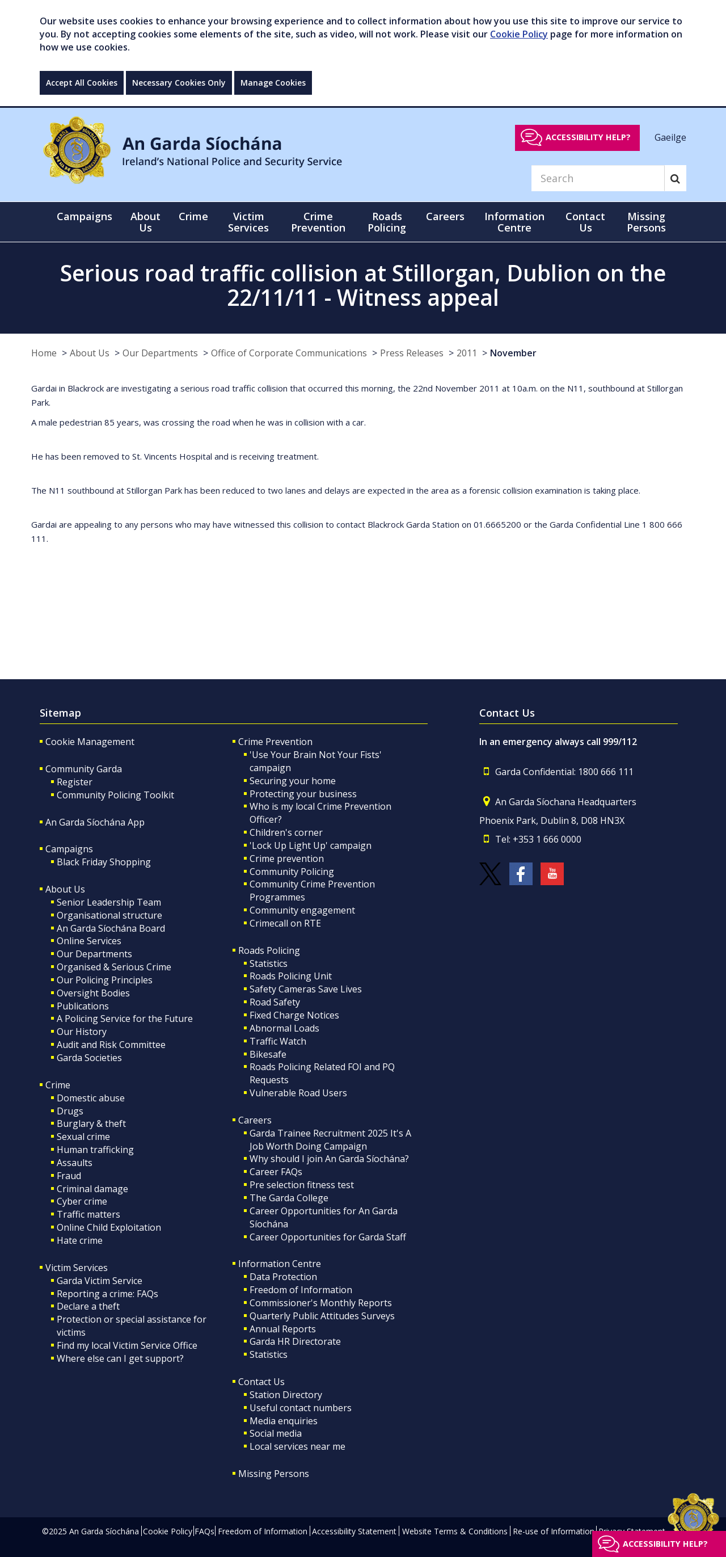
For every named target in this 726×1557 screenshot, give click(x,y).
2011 (467, 353)
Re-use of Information (553, 1531)
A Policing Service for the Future (125, 1018)
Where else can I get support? (120, 1358)
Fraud (69, 1175)
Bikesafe (268, 1054)
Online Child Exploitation (109, 1227)
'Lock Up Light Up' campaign (311, 845)
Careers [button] (445, 216)
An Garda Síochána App (95, 822)
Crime (57, 1085)
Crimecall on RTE (285, 923)
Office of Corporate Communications (289, 353)
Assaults (74, 1162)
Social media (276, 1433)
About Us (89, 353)
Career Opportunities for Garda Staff (328, 1237)
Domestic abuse (91, 1098)
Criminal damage (92, 1189)
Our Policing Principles (105, 980)
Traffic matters (88, 1214)
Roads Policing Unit (291, 976)
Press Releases (412, 353)
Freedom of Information (301, 1290)
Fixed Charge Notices (294, 1015)
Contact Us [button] (585, 221)
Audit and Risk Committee (111, 1044)
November (513, 353)
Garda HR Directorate (295, 1341)
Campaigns (69, 849)
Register (74, 782)
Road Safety (275, 1002)
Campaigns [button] (84, 216)
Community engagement (302, 910)
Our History (82, 1031)
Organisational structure (109, 915)
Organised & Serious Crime (114, 967)
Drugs (70, 1111)
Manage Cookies (273, 82)
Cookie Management (89, 741)
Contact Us (261, 1381)
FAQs (204, 1531)
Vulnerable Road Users (298, 1093)
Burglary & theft (91, 1123)
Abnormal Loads (284, 1028)
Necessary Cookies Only (179, 82)
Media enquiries (284, 1421)
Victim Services (76, 1267)
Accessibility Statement (354, 1531)
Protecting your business (303, 794)
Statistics (269, 963)
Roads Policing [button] (387, 221)
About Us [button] (145, 221)
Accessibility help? (588, 137)
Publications (83, 1006)
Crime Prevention (275, 741)
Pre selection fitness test (302, 1185)
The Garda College (289, 1198)
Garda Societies (89, 1057)
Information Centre (279, 1263)
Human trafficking (95, 1149)
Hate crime (80, 1240)
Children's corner (286, 832)
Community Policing (292, 871)
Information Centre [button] (514, 221)
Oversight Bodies (93, 993)
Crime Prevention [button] (318, 221)
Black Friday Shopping (104, 862)
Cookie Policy (519, 34)
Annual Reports (283, 1329)
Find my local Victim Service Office (127, 1345)
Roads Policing (269, 950)
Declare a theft (88, 1306)
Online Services (89, 941)
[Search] (597, 178)
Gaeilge (670, 137)
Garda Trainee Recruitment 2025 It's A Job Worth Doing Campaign (330, 1139)
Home (44, 353)
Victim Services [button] (248, 221)
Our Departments (160, 353)
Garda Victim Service (99, 1280)
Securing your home (293, 781)
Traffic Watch (278, 1041)
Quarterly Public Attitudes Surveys (322, 1316)
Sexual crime (83, 1136)
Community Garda (83, 769)
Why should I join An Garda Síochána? (329, 1158)
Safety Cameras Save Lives (306, 989)
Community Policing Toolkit (115, 795)
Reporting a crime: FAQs (107, 1293)
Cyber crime (82, 1201)
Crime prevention (287, 858)
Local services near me (297, 1446)
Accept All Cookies (81, 82)
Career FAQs (276, 1171)
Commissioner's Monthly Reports (321, 1303)
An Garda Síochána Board (111, 928)
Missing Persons (646, 221)
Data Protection (283, 1276)
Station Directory (286, 1394)
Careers (255, 1120)
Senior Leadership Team (109, 902)
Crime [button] (193, 216)
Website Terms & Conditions (455, 1531)
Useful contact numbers (301, 1408)
